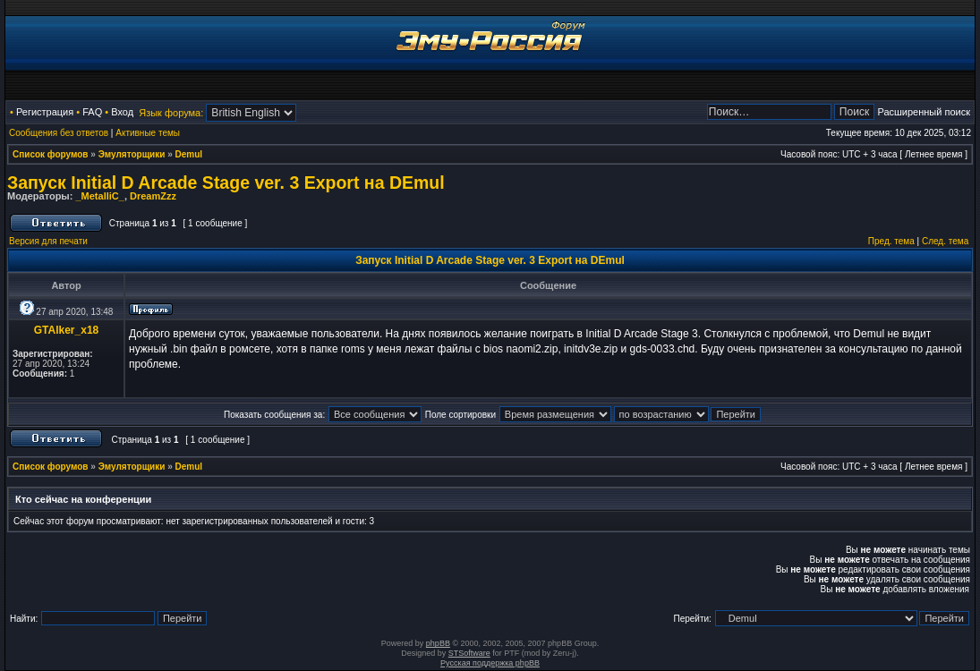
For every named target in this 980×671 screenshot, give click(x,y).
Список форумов (51, 154)
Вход (122, 111)
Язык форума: (171, 112)
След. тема (945, 241)
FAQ (92, 111)
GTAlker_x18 (66, 330)
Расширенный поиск (923, 111)
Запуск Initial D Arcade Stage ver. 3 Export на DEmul (226, 182)
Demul (189, 154)
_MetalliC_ (99, 196)
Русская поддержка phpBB (490, 662)
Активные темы (147, 133)
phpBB (438, 643)
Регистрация (44, 111)
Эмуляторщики (132, 154)
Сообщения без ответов (58, 133)
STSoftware (469, 653)
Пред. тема (891, 241)
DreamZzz (153, 196)
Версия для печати (48, 241)
